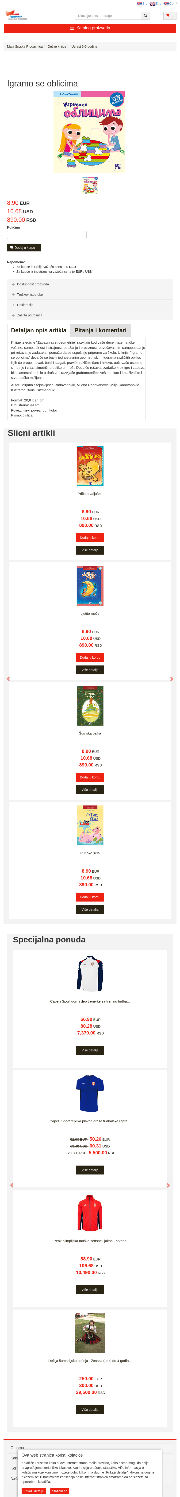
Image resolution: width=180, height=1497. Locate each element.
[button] (6, 676)
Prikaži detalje (33, 1491)
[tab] (90, 284)
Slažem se (59, 1491)
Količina (13, 227)
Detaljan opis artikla (38, 330)
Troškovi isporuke (27, 294)
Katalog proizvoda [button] (90, 27)
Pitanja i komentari (100, 330)
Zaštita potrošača (26, 315)
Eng (155, 3)
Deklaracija (22, 305)
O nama (17, 1448)
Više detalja (89, 550)
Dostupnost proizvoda (30, 284)
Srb (142, 3)
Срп (169, 3)
